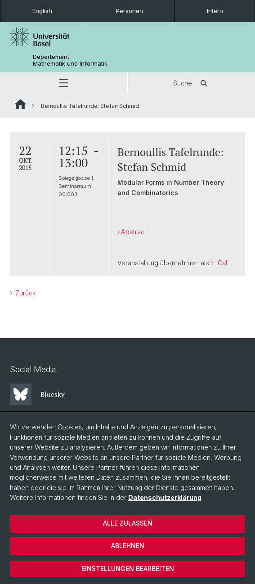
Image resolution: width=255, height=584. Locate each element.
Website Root (20, 104)
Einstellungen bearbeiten (127, 568)
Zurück (24, 293)
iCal (221, 263)
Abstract (133, 232)
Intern (215, 10)
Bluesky (37, 394)
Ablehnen (127, 545)
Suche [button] (191, 83)
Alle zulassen (127, 523)
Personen (129, 10)
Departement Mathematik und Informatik (70, 60)
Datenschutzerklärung (164, 497)
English (42, 10)
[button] (63, 83)
